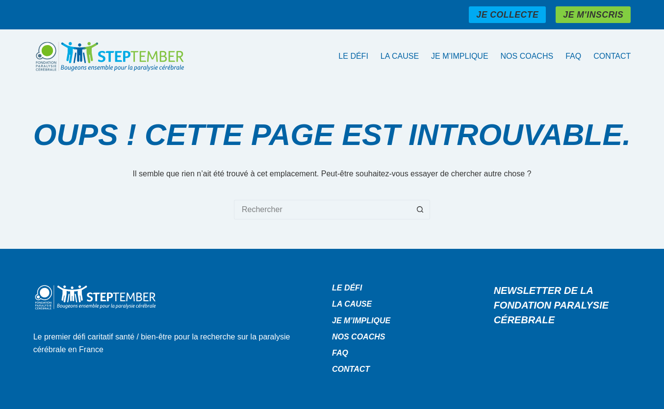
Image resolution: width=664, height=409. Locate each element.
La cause (400, 56)
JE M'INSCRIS (593, 15)
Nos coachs (527, 56)
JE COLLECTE (507, 15)
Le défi (353, 56)
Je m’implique (459, 56)
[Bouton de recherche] (420, 209)
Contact (612, 56)
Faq (573, 56)
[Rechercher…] (322, 209)
